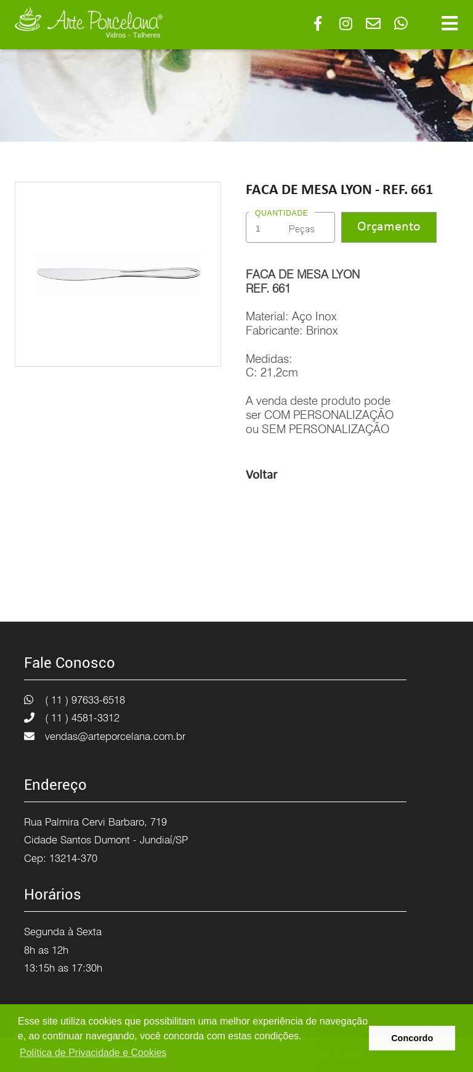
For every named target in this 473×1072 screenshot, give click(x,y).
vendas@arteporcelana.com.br (115, 736)
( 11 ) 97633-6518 (85, 700)
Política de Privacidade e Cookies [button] (93, 1052)
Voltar (261, 475)
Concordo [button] (412, 1038)
